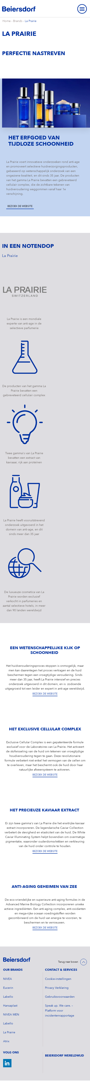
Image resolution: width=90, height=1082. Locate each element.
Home (6, 21)
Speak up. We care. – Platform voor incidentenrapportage (59, 1010)
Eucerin (8, 987)
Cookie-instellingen (58, 979)
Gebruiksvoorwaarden (60, 996)
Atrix (6, 1041)
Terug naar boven (68, 962)
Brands (17, 21)
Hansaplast (10, 1005)
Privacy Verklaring (57, 987)
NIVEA (7, 979)
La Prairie (30, 21)
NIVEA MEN (11, 1014)
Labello (8, 996)
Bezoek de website (20, 206)
